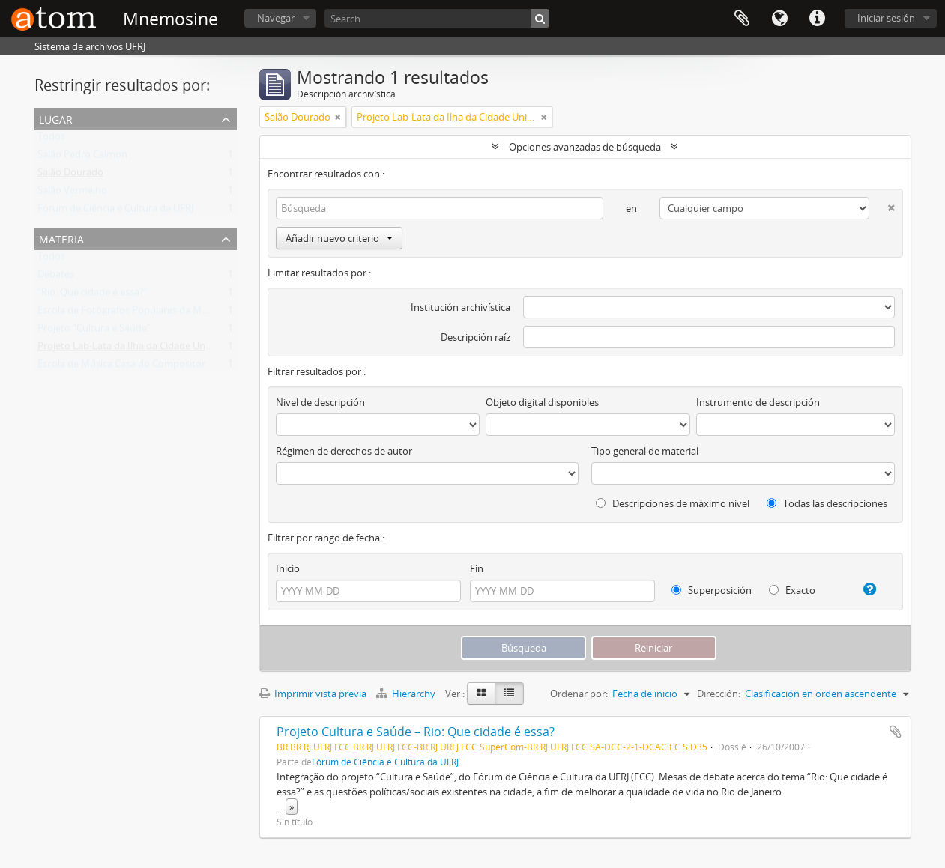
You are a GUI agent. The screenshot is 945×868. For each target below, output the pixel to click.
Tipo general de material (644, 451)
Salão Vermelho (72, 193)
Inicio (288, 568)
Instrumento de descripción (758, 402)
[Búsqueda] (540, 18)
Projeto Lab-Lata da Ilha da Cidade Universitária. (144, 349)
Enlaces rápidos (817, 18)
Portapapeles (742, 18)
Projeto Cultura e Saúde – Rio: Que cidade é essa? (416, 731)
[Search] (436, 18)
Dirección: (718, 693)
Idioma (779, 18)
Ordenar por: (579, 693)
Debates (55, 277)
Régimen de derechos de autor (344, 451)
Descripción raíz (475, 337)
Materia (61, 238)
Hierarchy (407, 693)
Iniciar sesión (886, 18)
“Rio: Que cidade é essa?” (92, 295)
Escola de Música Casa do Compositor (121, 367)
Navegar (276, 18)
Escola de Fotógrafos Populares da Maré (126, 313)
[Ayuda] (863, 589)
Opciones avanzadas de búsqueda (585, 147)
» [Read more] (291, 806)
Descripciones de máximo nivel (672, 503)
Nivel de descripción (320, 402)
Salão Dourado (70, 175)
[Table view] (509, 693)
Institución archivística (460, 307)
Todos (51, 139)
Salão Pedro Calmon (82, 157)
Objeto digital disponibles (542, 402)
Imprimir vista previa (312, 693)
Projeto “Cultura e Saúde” (94, 331)
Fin (476, 568)
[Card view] (481, 693)
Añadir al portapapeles (895, 731)
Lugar (56, 118)
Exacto (792, 590)
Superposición (711, 590)
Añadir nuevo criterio (339, 238)
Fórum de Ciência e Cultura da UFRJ (115, 211)
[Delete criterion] (881, 205)
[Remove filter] (338, 116)
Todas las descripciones (827, 503)
